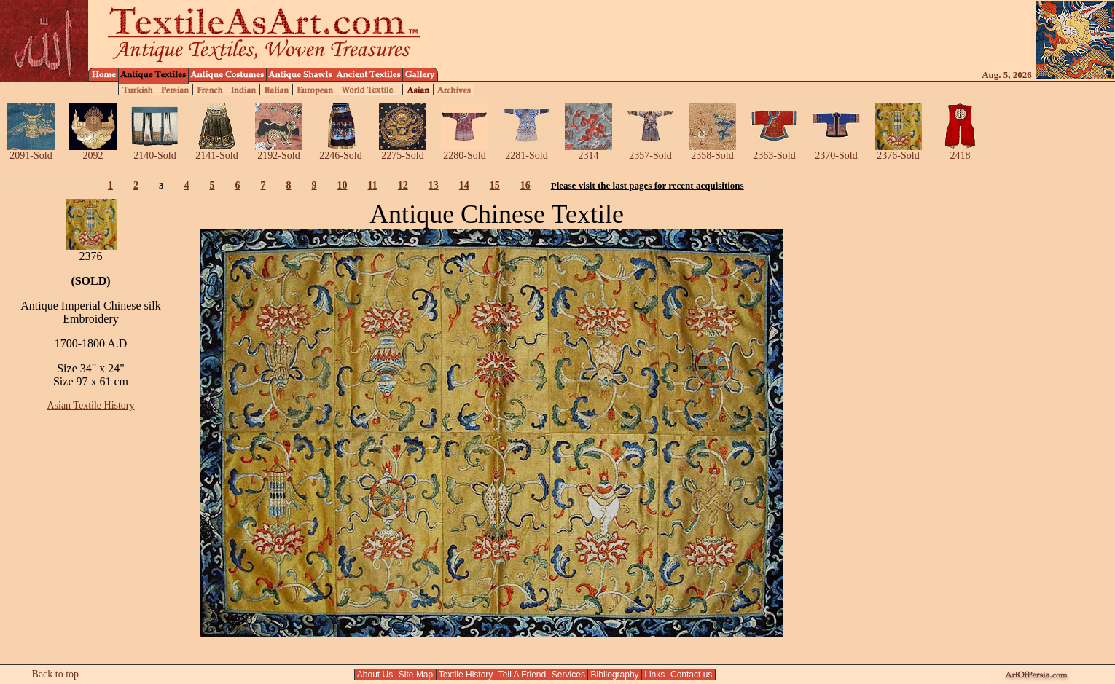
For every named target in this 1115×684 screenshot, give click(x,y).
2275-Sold (402, 151)
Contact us (691, 674)
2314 (588, 151)
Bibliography (614, 674)
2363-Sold (774, 151)
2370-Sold (836, 151)
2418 (960, 151)
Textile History (466, 674)
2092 (93, 151)
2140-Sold (155, 151)
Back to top (55, 674)
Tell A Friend (522, 674)
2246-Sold (340, 151)
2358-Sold (712, 151)
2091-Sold (31, 151)
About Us (375, 674)
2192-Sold (278, 151)
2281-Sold (526, 151)
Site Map (416, 674)
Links (655, 674)
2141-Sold (216, 151)
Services (568, 674)
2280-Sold (464, 151)
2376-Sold (898, 151)
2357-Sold (650, 151)
